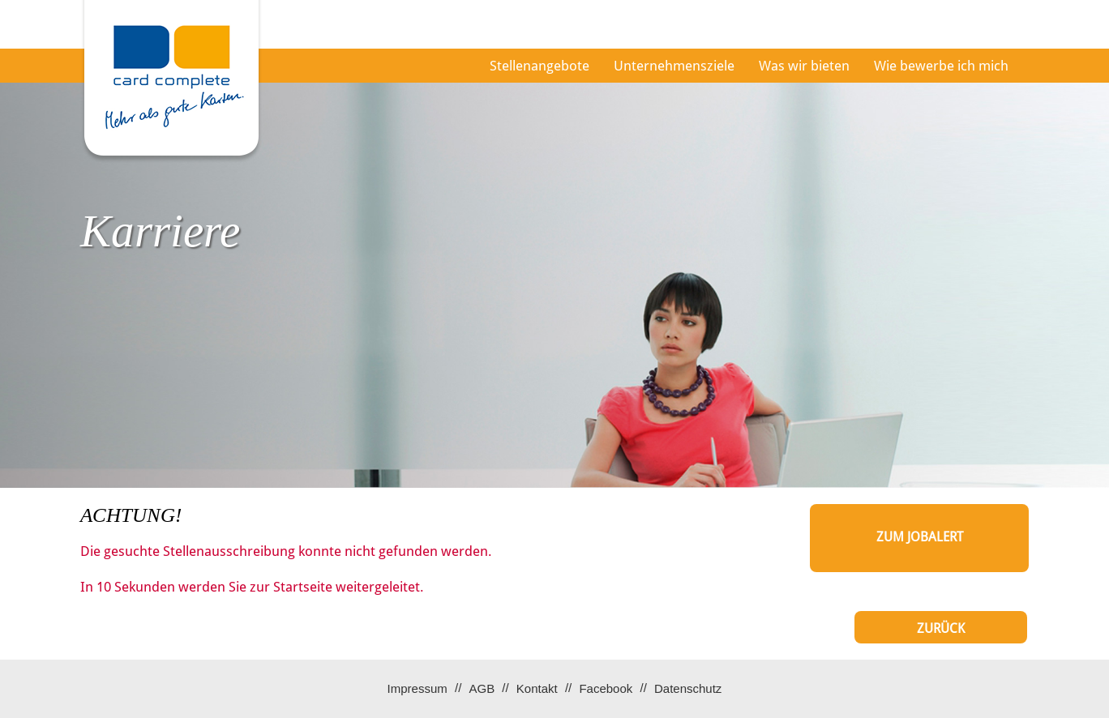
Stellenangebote (539, 66)
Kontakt (537, 688)
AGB (482, 688)
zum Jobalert (919, 537)
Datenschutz (687, 688)
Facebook (605, 688)
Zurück (941, 628)
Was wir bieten (804, 66)
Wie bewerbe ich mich (941, 66)
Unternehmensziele (674, 66)
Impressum (417, 688)
